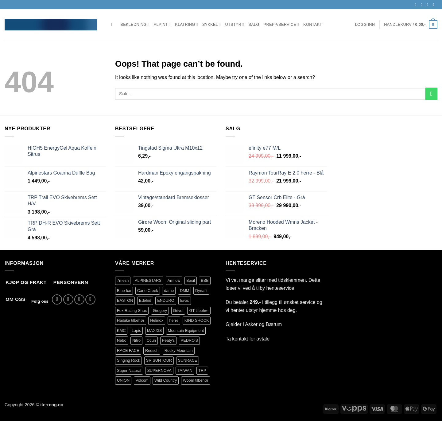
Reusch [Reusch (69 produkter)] (151, 350)
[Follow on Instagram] (423, 4)
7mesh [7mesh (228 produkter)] (123, 280)
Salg (253, 24)
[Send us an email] (428, 4)
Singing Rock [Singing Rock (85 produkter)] (128, 360)
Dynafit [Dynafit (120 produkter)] (201, 290)
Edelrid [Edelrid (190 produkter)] (145, 300)
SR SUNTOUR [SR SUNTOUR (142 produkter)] (159, 360)
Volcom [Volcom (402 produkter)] (142, 380)
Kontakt (312, 24)
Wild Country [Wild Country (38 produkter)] (165, 380)
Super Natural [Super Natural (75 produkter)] (129, 370)
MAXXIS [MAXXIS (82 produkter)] (154, 330)
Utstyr (234, 24)
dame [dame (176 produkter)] (169, 290)
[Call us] (434, 4)
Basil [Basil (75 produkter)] (190, 280)
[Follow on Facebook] (417, 4)
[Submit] (431, 94)
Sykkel (211, 24)
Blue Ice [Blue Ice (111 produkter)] (124, 290)
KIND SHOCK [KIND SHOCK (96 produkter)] (196, 320)
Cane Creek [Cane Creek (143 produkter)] (147, 290)
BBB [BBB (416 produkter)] (205, 280)
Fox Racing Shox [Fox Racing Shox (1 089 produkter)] (132, 310)
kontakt (240, 338)
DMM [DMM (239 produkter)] (184, 290)
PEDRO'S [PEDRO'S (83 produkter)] (189, 340)
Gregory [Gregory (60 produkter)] (160, 310)
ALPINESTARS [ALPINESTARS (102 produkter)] (148, 280)
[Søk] (113, 24)
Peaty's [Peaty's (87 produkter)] (168, 340)
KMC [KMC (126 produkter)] (121, 330)
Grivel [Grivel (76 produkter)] (178, 310)
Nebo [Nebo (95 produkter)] (121, 340)
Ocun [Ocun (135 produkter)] (151, 340)
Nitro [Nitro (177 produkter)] (136, 340)
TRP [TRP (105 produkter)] (202, 370)
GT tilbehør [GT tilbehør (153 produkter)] (199, 310)
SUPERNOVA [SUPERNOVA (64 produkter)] (159, 370)
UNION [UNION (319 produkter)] (123, 380)
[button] (365, 24)
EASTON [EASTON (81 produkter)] (125, 300)
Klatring (186, 24)
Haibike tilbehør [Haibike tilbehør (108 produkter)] (130, 320)
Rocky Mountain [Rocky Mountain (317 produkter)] (179, 350)
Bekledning (134, 24)
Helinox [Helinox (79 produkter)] (156, 320)
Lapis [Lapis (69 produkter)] (136, 330)
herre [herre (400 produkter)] (174, 320)
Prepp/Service (281, 24)
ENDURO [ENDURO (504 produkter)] (165, 300)
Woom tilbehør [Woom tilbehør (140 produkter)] (195, 380)
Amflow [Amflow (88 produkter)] (174, 280)
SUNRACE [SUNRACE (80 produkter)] (187, 360)
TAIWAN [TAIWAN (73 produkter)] (184, 370)
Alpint (162, 24)
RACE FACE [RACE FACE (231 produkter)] (128, 350)
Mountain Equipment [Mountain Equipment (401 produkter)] (186, 330)
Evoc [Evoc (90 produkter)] (184, 300)
